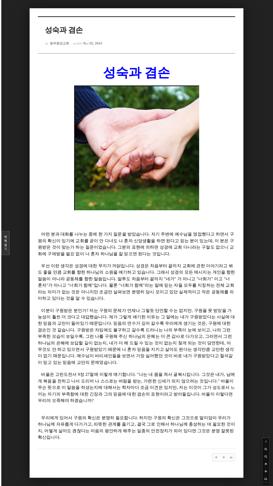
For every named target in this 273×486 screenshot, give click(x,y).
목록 (5, 243)
